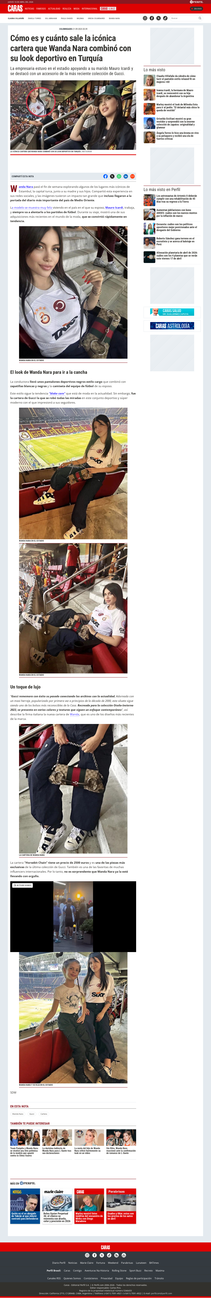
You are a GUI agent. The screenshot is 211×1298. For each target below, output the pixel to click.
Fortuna (100, 1262)
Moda (76, 8)
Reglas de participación (139, 1278)
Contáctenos (91, 1278)
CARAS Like (108, 8)
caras (89, 1192)
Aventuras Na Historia (97, 1270)
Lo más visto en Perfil (162, 189)
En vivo (196, 8)
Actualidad (54, 8)
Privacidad (106, 1278)
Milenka (80, 18)
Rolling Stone (119, 1270)
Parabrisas (127, 1262)
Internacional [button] (90, 8)
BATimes (154, 1262)
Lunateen (141, 1262)
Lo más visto (154, 69)
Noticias (29, 8)
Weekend (113, 1262)
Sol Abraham (51, 18)
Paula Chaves (67, 18)
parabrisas (121, 1192)
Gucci (31, 1114)
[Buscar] (183, 18)
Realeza (67, 8)
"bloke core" (57, 393)
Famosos (41, 8)
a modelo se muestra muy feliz (32, 207)
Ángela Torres (34, 18)
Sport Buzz (135, 1270)
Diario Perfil (58, 1262)
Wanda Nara (114, 18)
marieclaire (57, 1192)
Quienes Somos (72, 1278)
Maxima (160, 1270)
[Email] (132, 176)
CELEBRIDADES (65, 29)
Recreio (148, 1270)
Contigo (77, 1270)
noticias (25, 1192)
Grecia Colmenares (96, 18)
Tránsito (159, 1278)
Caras (67, 1270)
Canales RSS (54, 1278)
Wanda (74, 714)
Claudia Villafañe (16, 18)
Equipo (119, 1278)
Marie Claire (86, 1262)
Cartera (44, 1114)
